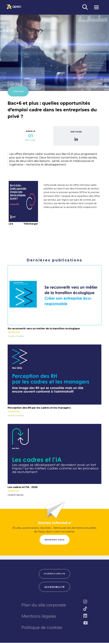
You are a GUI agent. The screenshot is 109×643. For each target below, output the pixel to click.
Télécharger (31, 224)
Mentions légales (38, 616)
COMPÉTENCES (16, 495)
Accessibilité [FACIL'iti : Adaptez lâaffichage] (54, 587)
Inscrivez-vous (54, 540)
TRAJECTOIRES (16, 336)
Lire (11, 223)
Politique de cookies (41, 627)
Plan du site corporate (43, 605)
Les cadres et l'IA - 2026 (23, 487)
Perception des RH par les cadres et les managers (39, 407)
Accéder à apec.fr (54, 574)
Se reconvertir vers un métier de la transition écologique (44, 328)
